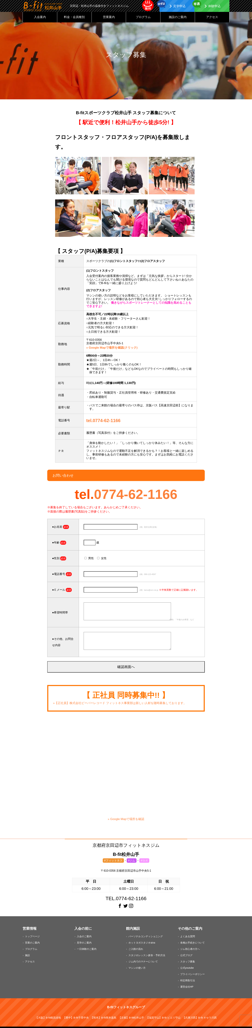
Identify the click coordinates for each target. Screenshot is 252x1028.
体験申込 (214, 6)
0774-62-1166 (135, 496)
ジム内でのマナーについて (143, 963)
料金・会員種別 (74, 19)
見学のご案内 (84, 944)
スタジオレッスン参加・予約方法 (146, 957)
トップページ (32, 938)
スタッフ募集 (187, 963)
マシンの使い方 (137, 970)
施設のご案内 (178, 19)
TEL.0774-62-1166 (126, 900)
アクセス (212, 19)
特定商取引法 (187, 982)
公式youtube (187, 970)
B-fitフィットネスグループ (126, 1009)
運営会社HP (186, 988)
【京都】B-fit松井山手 (131, 1019)
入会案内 (40, 19)
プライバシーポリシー (192, 976)
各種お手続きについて (192, 944)
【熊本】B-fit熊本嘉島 (103, 1019)
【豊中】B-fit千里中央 (76, 1019)
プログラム (143, 19)
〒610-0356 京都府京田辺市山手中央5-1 (126, 872)
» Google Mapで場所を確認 (126, 819)
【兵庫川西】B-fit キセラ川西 (200, 1019)
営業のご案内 (32, 944)
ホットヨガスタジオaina (141, 944)
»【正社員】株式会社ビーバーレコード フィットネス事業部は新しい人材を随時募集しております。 (119, 705)
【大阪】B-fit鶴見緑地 (48, 1019)
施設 (27, 957)
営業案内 (109, 19)
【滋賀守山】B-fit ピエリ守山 (163, 1019)
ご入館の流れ (135, 951)
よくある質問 (187, 938)
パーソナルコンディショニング (145, 938)
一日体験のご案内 (86, 951)
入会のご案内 (84, 938)
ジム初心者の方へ (190, 951)
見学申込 (179, 6)
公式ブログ (186, 957)
